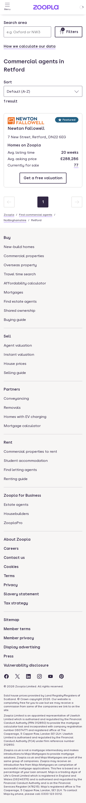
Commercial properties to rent (30, 451)
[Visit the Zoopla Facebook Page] (6, 676)
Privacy (11, 585)
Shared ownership (19, 310)
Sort (8, 82)
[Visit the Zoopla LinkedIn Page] (28, 676)
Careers (11, 548)
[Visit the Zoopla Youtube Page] (50, 676)
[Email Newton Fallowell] (43, 178)
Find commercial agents (35, 214)
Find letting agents (20, 470)
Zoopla (9, 214)
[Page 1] (42, 202)
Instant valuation (19, 354)
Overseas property (20, 265)
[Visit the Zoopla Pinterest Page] (61, 676)
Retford (36, 220)
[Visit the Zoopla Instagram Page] (39, 676)
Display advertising (22, 647)
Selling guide (15, 373)
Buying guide (15, 319)
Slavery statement (21, 594)
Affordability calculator (25, 283)
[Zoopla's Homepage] (45, 8)
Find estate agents (20, 301)
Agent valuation (18, 345)
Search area (15, 22)
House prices (15, 363)
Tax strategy (16, 603)
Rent (8, 442)
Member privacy (19, 638)
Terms (9, 576)
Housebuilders (16, 513)
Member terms (17, 629)
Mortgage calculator (22, 426)
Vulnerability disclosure (26, 665)
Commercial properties (24, 256)
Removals (12, 407)
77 (76, 165)
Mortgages (13, 292)
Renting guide (16, 479)
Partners (12, 389)
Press (9, 656)
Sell (7, 336)
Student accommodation (26, 460)
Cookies (11, 567)
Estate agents (16, 504)
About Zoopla (17, 539)
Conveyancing (16, 398)
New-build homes (19, 247)
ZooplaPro (13, 523)
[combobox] (27, 28)
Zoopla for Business (22, 495)
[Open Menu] (7, 7)
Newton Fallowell (26, 128)
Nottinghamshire (15, 220)
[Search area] (27, 31)
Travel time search (20, 274)
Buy (7, 237)
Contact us (14, 557)
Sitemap (11, 620)
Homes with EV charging (25, 416)
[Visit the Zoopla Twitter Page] (17, 676)
